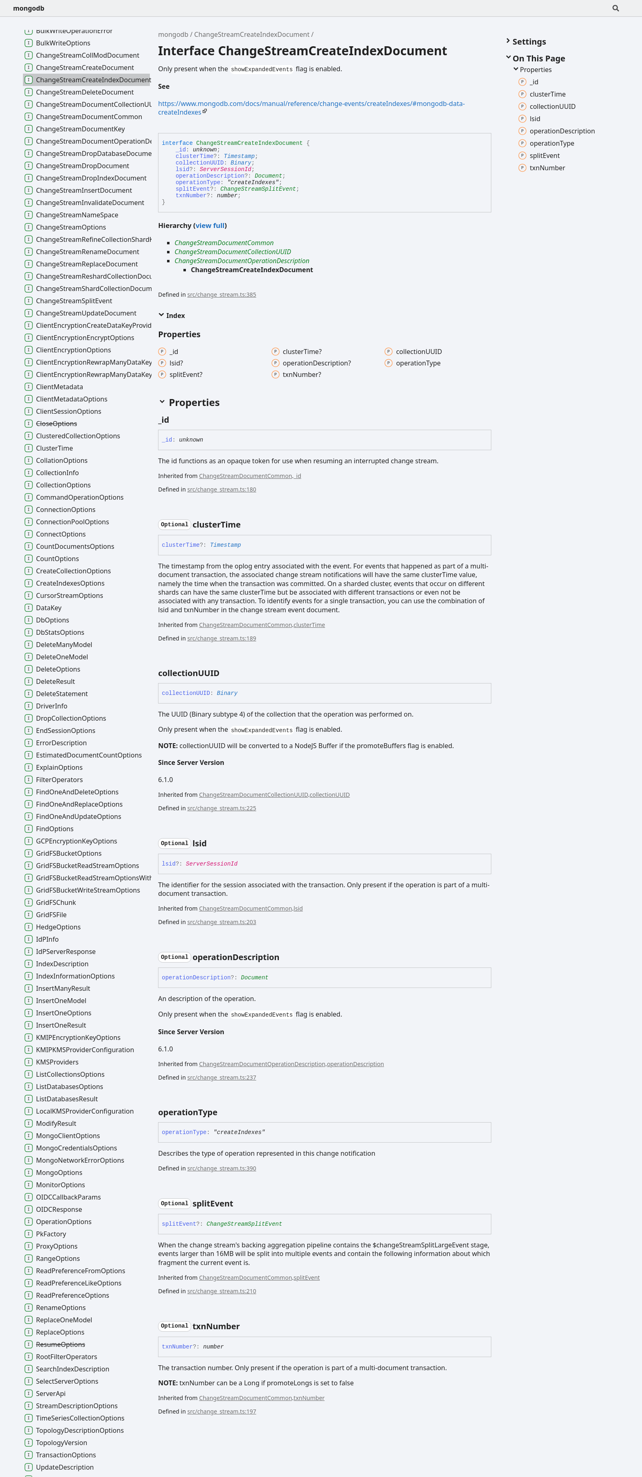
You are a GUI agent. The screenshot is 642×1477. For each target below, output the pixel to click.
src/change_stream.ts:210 (222, 1291)
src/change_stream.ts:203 (222, 922)
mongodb (28, 8)
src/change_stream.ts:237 (222, 1077)
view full (210, 225)
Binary (241, 163)
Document (268, 176)
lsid (183, 169)
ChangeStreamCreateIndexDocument (252, 34)
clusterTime (194, 156)
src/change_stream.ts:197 (222, 1411)
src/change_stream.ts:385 (222, 294)
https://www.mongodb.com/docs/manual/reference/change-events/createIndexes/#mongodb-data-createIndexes (311, 108)
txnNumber (191, 195)
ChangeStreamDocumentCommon (224, 242)
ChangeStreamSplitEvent (258, 189)
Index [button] (171, 315)
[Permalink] (176, 87)
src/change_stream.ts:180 (222, 489)
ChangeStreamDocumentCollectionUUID (232, 251)
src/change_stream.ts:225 (222, 808)
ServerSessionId (225, 169)
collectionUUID (200, 163)
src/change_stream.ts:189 (222, 638)
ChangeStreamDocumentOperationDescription (241, 260)
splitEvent (193, 189)
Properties (532, 69)
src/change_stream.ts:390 (222, 1168)
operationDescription (210, 176)
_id (181, 150)
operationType (198, 182)
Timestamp (239, 156)
